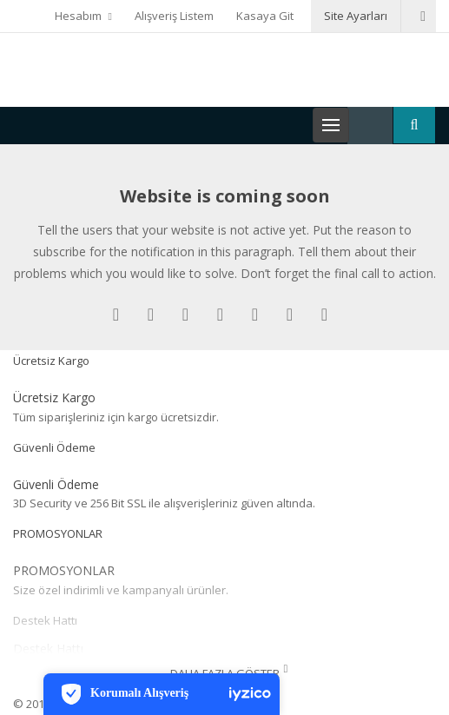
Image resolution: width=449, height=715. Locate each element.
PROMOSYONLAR (57, 533)
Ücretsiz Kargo (51, 360)
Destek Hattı (45, 620)
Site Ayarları (355, 15)
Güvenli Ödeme (54, 447)
